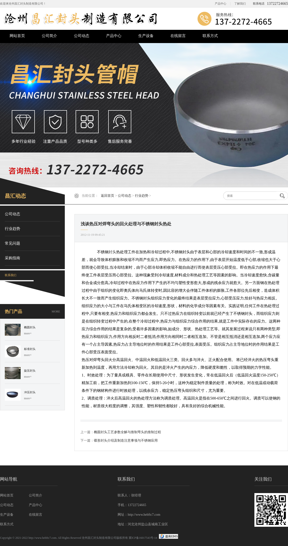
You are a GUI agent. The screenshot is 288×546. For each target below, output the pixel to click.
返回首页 (107, 195)
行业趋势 (141, 195)
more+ (27, 333)
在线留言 (178, 36)
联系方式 (210, 36)
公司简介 (49, 36)
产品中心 (220, 3)
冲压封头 (30, 392)
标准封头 (30, 349)
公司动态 (81, 36)
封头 (112, 252)
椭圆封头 (30, 327)
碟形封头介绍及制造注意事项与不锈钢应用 (126, 440)
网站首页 (17, 36)
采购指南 (12, 258)
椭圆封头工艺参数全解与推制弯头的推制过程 (127, 432)
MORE (56, 311)
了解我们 (240, 3)
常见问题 (12, 243)
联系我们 (10, 275)
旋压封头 (30, 370)
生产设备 (146, 36)
